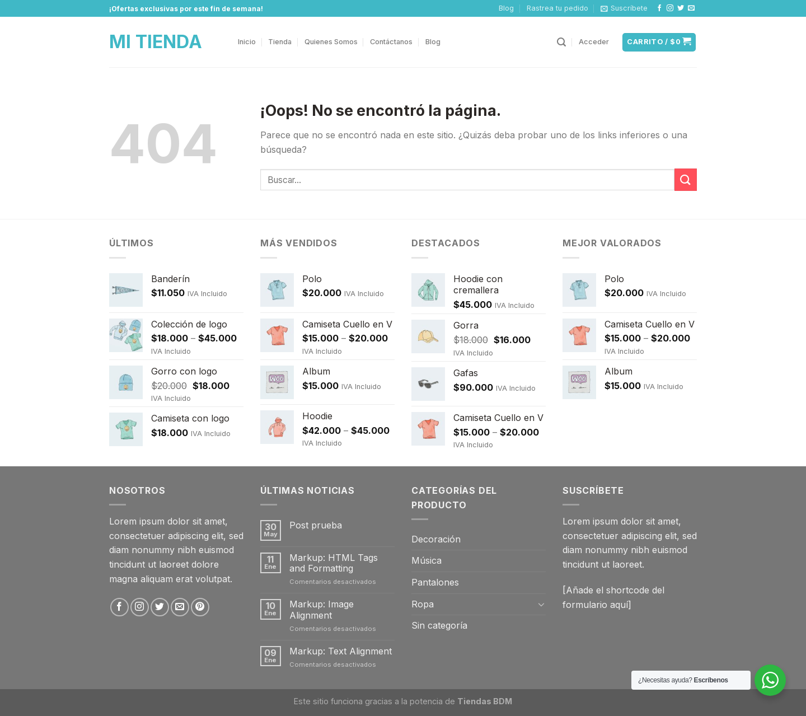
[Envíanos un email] (691, 8)
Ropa (422, 604)
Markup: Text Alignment (340, 651)
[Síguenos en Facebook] (659, 8)
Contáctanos (391, 42)
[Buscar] (561, 42)
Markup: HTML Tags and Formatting (333, 563)
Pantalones (435, 582)
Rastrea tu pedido (557, 8)
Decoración (436, 539)
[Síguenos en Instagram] (670, 8)
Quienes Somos (331, 42)
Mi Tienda (155, 42)
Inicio (247, 42)
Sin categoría (439, 625)
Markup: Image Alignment (321, 609)
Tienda (280, 42)
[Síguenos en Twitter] (680, 8)
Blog (506, 8)
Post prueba (315, 525)
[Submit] (685, 179)
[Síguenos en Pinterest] (200, 607)
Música (426, 560)
